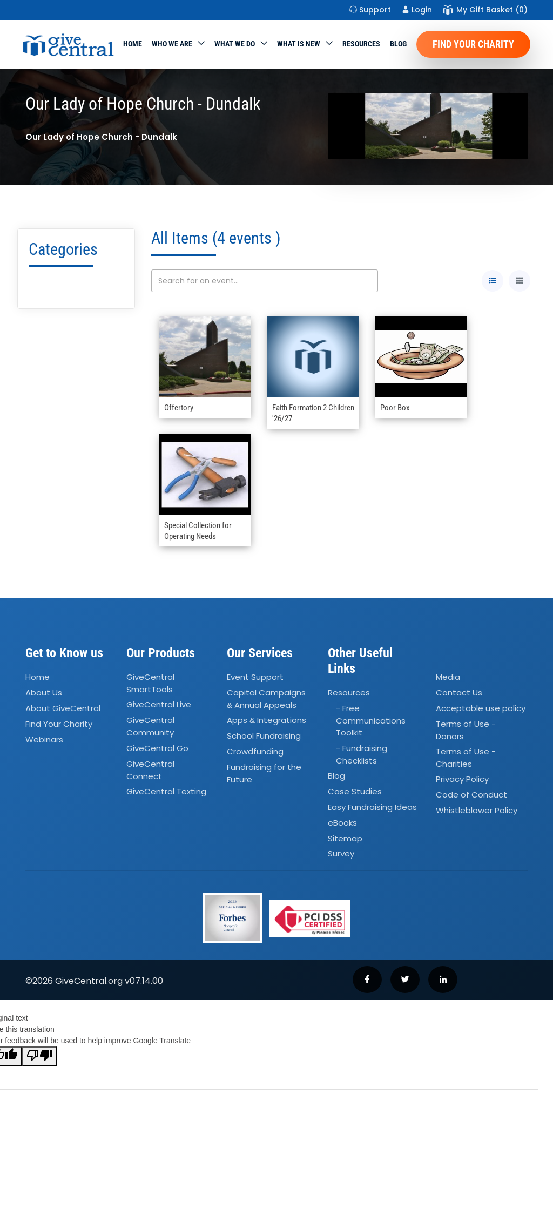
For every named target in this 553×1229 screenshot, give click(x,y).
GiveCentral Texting (166, 791)
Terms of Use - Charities (466, 757)
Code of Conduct (471, 795)
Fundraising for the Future (264, 773)
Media (448, 677)
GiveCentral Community (150, 727)
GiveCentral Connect (150, 770)
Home (132, 43)
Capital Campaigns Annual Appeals (266, 699)
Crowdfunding (255, 751)
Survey (341, 854)
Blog (398, 43)
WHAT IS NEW (298, 43)
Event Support (255, 677)
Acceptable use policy (480, 708)
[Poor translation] (39, 1056)
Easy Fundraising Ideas (372, 807)
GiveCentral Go (157, 748)
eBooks (342, 822)
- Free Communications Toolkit (371, 720)
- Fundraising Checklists (361, 754)
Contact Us (459, 692)
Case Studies (355, 791)
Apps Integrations (266, 720)
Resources (361, 43)
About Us (43, 692)
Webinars (44, 739)
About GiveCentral (62, 708)
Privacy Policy (462, 779)
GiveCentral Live (158, 705)
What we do (234, 43)
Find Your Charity (473, 44)
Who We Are (172, 43)
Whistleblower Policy (476, 810)
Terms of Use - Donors (466, 730)
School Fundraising (264, 735)
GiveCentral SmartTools (150, 683)
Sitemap (345, 838)
